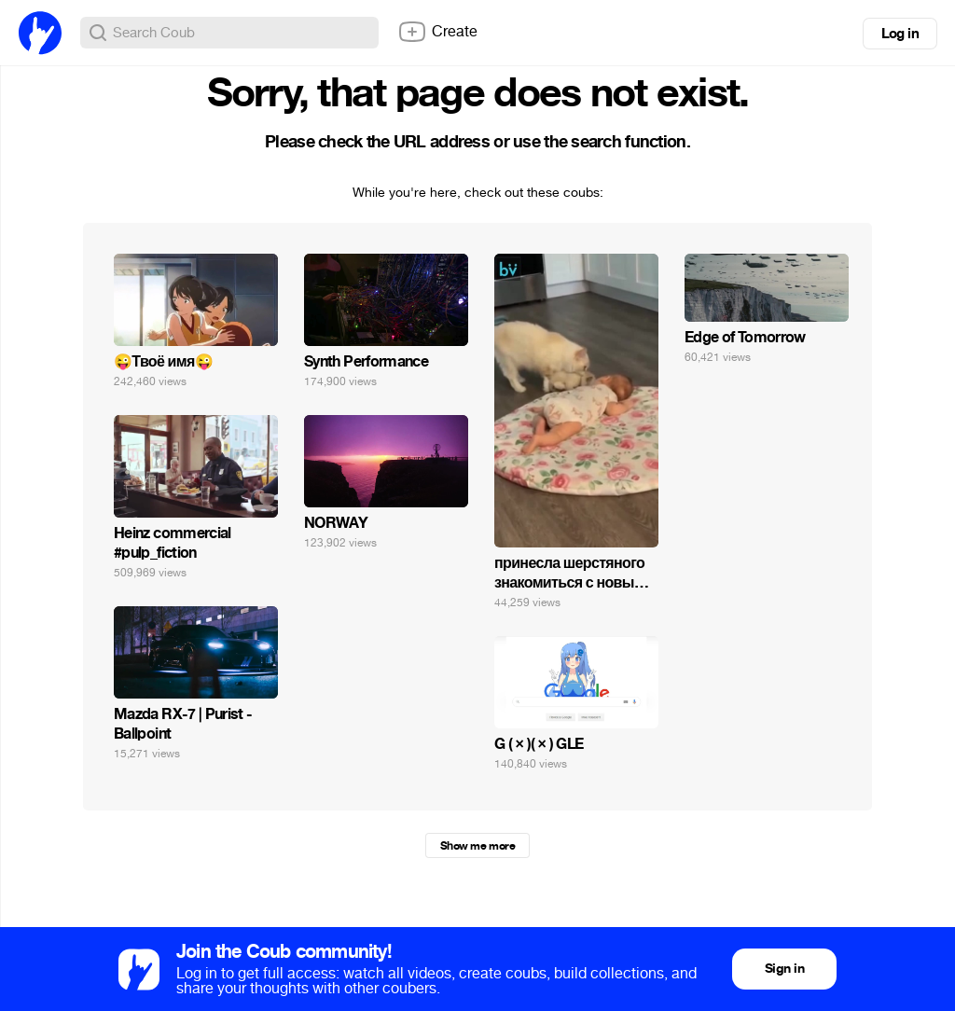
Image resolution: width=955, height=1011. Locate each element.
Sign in (784, 968)
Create (437, 32)
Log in (900, 33)
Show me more (477, 845)
